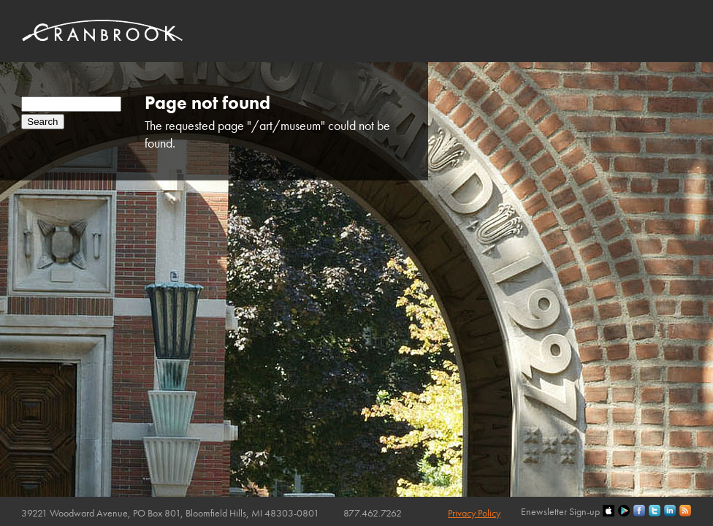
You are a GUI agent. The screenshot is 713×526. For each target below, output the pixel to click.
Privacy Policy (474, 512)
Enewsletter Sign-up (560, 511)
